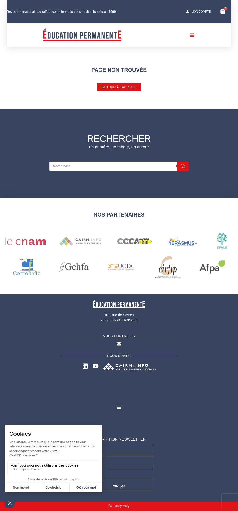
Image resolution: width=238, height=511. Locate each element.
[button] (195, 35)
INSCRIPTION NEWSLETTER (119, 439)
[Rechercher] (183, 166)
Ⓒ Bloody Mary (119, 506)
